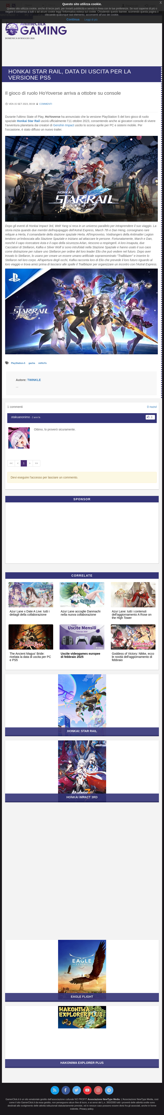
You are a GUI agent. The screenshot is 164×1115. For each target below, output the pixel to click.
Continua (72, 19)
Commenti (45, 104)
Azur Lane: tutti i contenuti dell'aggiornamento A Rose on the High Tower (132, 615)
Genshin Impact (63, 125)
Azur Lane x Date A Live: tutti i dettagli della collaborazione (30, 613)
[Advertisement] (83, 53)
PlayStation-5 (18, 363)
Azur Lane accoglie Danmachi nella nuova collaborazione (80, 613)
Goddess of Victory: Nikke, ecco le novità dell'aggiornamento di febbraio (133, 657)
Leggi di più (90, 19)
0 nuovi (152, 406)
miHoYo (42, 363)
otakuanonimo (20, 417)
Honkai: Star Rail (82, 731)
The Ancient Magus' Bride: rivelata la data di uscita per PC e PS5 (30, 657)
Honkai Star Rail (28, 121)
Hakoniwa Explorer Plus (82, 1062)
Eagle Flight (82, 996)
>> (36, 463)
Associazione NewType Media (104, 1099)
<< (11, 463)
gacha (32, 363)
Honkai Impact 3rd (82, 797)
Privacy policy (86, 1109)
